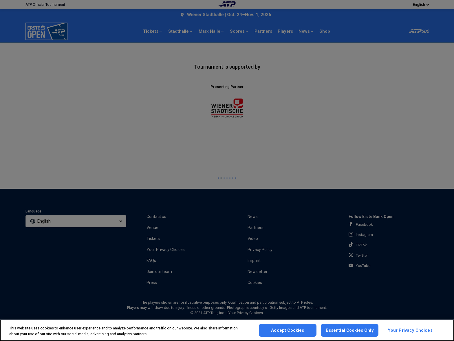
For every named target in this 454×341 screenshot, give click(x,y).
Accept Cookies (287, 330)
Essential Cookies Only (349, 330)
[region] (227, 330)
